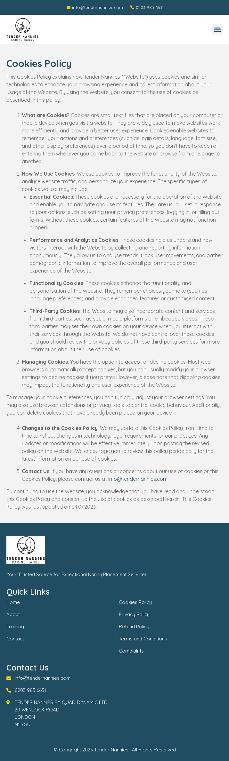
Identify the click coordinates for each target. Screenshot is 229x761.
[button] (217, 29)
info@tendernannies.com (138, 479)
